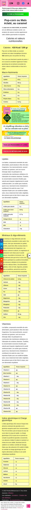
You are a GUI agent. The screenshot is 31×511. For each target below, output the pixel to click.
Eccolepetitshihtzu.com (16, 500)
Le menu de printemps (12, 138)
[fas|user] (29, 3)
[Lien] (3, 3)
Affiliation (10, 493)
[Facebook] (23, 3)
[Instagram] (18, 3)
